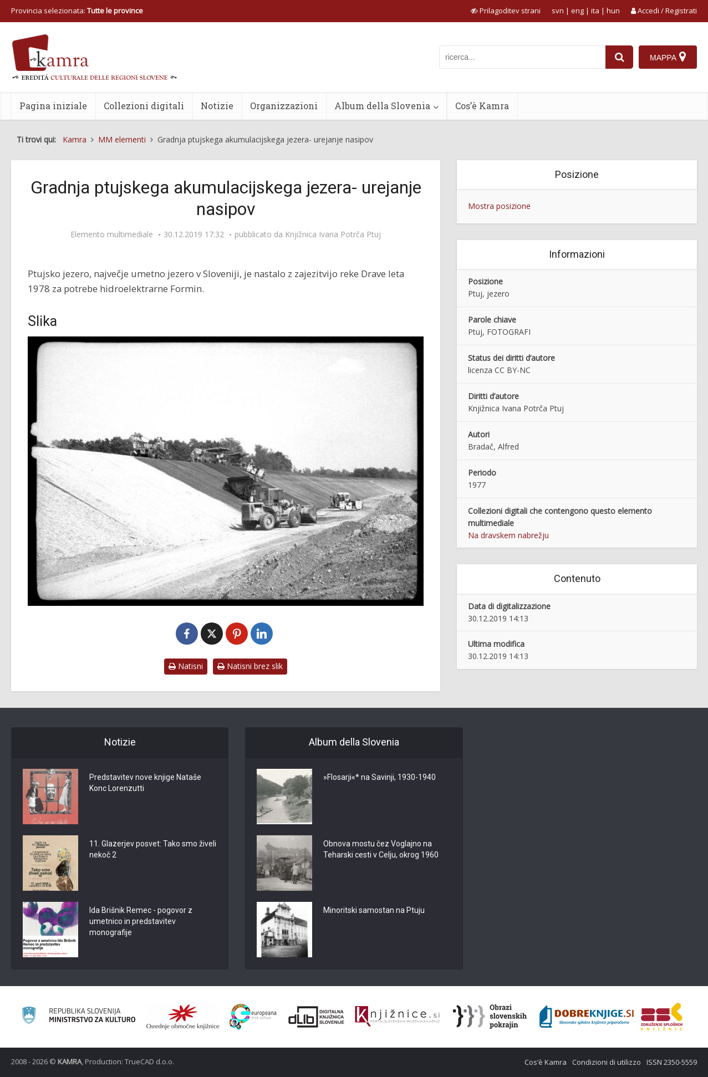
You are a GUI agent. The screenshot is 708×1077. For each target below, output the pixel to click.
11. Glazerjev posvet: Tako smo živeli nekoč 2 (152, 849)
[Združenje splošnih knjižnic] (661, 1016)
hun (613, 11)
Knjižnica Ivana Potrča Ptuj (333, 234)
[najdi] (619, 57)
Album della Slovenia (382, 105)
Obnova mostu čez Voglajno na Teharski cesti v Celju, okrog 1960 (381, 849)
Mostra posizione (499, 206)
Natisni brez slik (250, 666)
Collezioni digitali (144, 105)
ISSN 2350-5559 (671, 1062)
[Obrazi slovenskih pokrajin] (489, 1016)
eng (577, 11)
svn (558, 11)
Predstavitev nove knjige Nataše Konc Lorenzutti (145, 783)
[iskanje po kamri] (522, 57)
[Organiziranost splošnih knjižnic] (183, 1016)
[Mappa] (668, 57)
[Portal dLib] (316, 1016)
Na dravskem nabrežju (508, 535)
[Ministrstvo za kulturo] (78, 1017)
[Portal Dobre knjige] (586, 1016)
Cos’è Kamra (482, 105)
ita (595, 11)
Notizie (217, 105)
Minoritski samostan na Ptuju (374, 910)
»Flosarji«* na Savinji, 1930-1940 (379, 777)
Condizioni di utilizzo (606, 1062)
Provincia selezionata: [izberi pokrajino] (77, 11)
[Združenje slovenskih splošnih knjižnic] (397, 1016)
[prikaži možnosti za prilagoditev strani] (506, 11)
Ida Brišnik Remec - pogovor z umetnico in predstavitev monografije (140, 921)
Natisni (186, 666)
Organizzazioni (284, 105)
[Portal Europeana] (253, 1017)
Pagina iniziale (53, 105)
